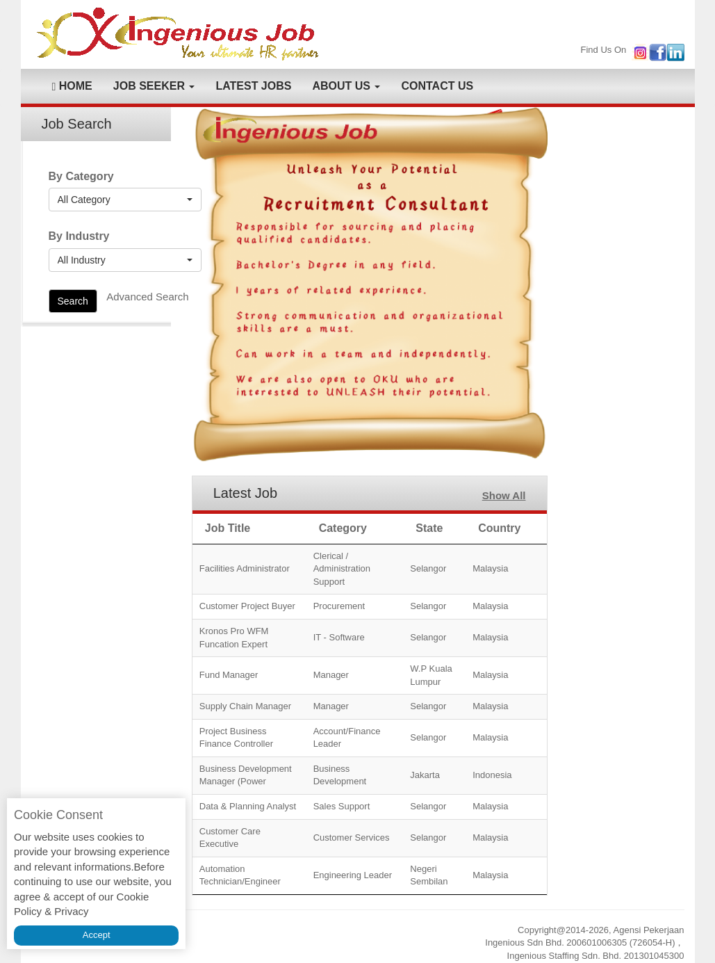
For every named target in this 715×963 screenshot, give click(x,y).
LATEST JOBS (253, 86)
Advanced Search (147, 296)
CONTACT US (437, 86)
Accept (96, 935)
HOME (72, 86)
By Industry (79, 236)
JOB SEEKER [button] (154, 86)
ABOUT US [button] (346, 86)
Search (73, 301)
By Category (81, 176)
